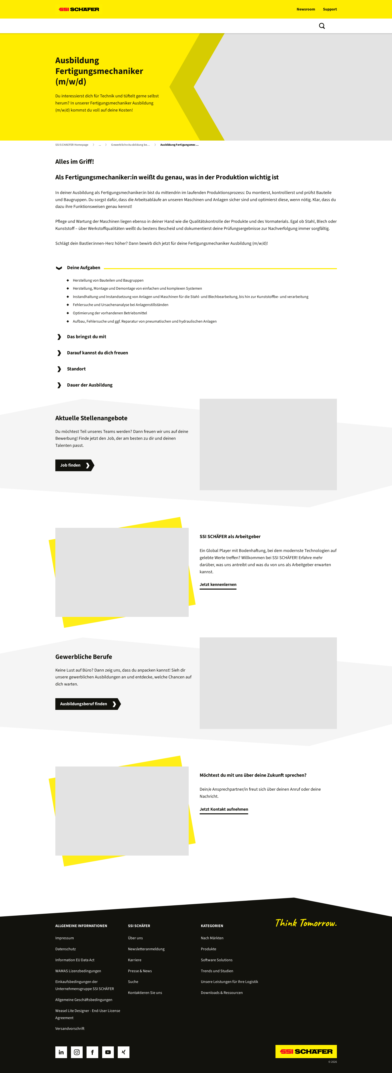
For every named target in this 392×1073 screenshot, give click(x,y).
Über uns (197, 26)
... (100, 145)
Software (112, 26)
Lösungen (65, 26)
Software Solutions (217, 960)
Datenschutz (65, 949)
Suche (133, 981)
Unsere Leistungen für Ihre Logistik (229, 981)
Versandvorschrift (70, 1028)
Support (330, 9)
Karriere (134, 960)
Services (135, 26)
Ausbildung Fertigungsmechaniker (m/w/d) (180, 145)
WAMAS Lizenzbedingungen (78, 971)
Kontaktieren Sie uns (145, 992)
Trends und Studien (166, 26)
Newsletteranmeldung (146, 949)
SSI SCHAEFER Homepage (71, 145)
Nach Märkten (212, 938)
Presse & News (140, 971)
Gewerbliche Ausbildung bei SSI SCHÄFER (131, 145)
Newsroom (306, 9)
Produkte (89, 26)
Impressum (64, 938)
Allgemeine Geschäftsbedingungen (83, 999)
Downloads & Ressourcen (222, 992)
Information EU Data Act (74, 960)
